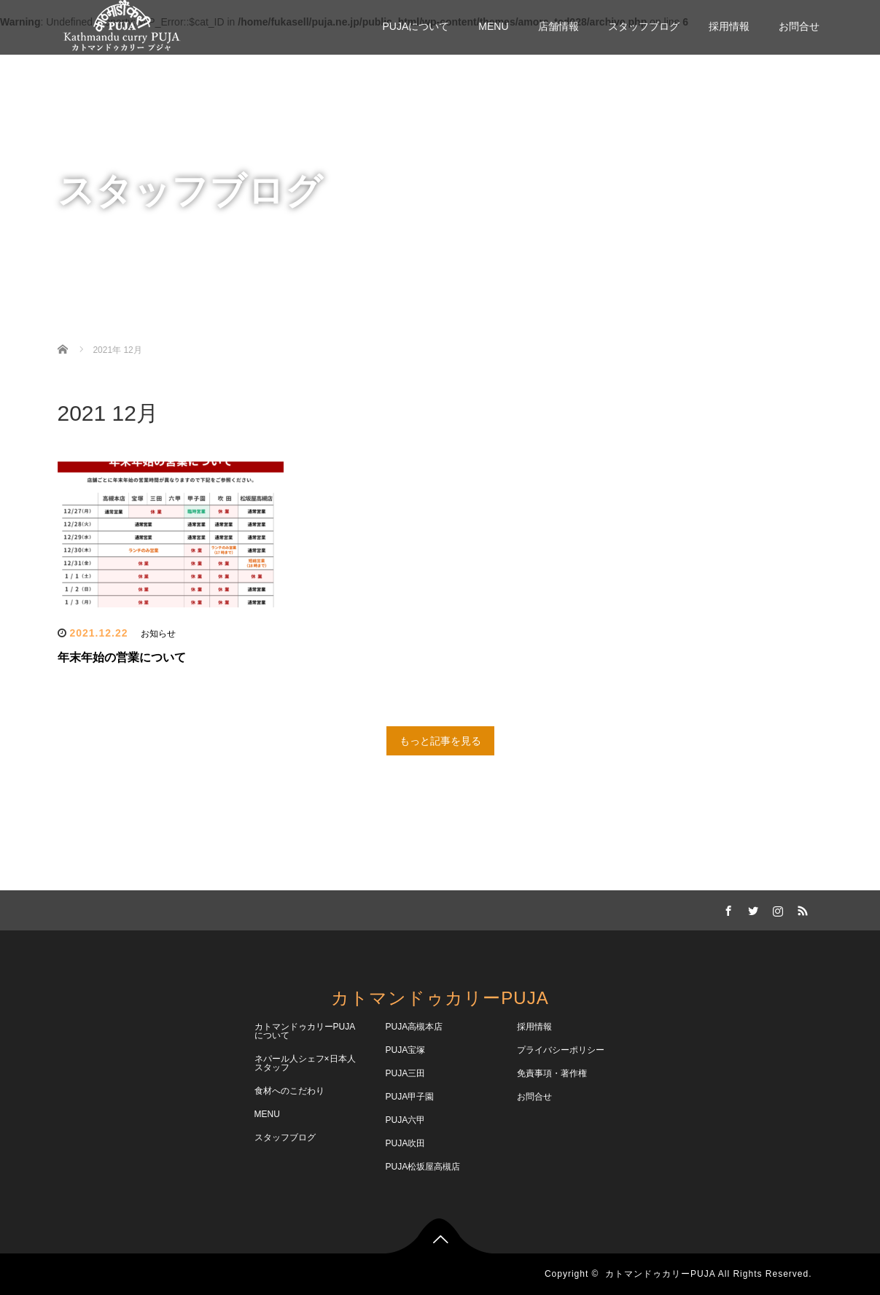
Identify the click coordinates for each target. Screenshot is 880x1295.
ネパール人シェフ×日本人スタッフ (305, 1063)
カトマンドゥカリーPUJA (439, 998)
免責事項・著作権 (552, 1073)
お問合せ (799, 26)
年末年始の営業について (122, 657)
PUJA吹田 (406, 1143)
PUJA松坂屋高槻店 (423, 1167)
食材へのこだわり (289, 1091)
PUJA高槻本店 (414, 1027)
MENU (493, 26)
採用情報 (729, 26)
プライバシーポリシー (560, 1050)
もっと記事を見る (440, 741)
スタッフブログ (644, 26)
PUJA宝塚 (406, 1050)
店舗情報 (558, 26)
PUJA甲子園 (410, 1097)
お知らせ (158, 634)
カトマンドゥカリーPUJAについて (305, 1031)
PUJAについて (415, 26)
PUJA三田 (406, 1073)
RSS (801, 908)
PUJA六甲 (406, 1120)
